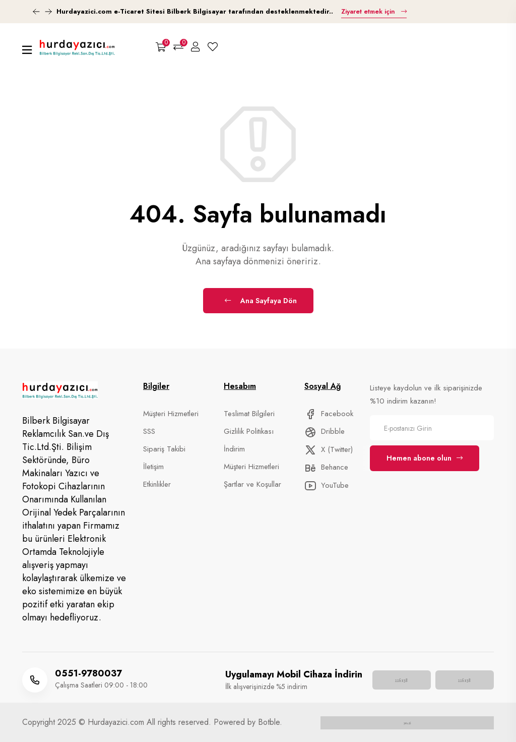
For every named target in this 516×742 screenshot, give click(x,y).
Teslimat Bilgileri (249, 413)
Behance (326, 467)
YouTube (326, 485)
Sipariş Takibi (164, 448)
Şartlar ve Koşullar (252, 484)
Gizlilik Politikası (249, 431)
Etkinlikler (157, 484)
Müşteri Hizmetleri (171, 413)
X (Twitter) (328, 449)
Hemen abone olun (424, 458)
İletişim (153, 466)
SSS (149, 431)
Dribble (324, 431)
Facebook (328, 413)
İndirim (234, 448)
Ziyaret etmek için (374, 11)
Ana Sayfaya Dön (261, 301)
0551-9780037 (88, 673)
